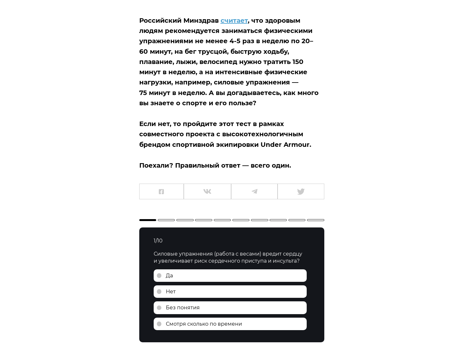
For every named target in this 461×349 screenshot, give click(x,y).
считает (234, 20)
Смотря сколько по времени (204, 324)
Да (169, 276)
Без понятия (183, 308)
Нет (171, 292)
